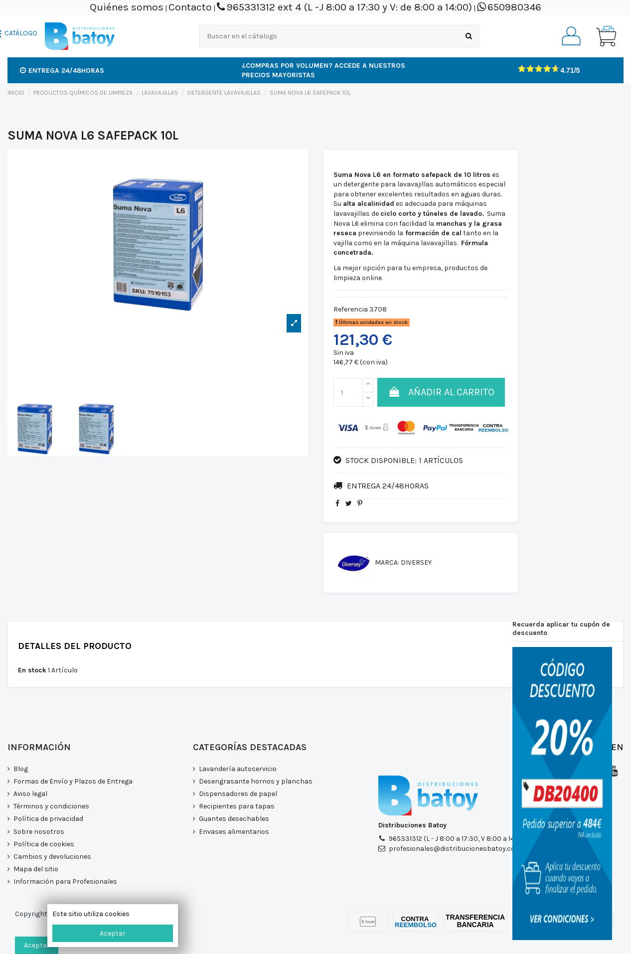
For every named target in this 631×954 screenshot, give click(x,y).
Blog (20, 769)
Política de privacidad (48, 818)
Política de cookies (43, 844)
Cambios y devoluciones (52, 856)
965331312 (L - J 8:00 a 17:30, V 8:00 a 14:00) (458, 838)
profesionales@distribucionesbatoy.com (455, 848)
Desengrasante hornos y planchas (256, 781)
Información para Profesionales (65, 881)
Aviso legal (30, 794)
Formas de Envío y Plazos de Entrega (73, 781)
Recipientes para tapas (237, 806)
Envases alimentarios (234, 831)
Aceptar (113, 933)
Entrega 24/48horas (62, 70)
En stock (32, 670)
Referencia (350, 309)
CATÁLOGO (20, 33)
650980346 (514, 7)
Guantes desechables (234, 818)
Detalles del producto (75, 646)
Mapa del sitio (35, 869)
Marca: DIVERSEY (403, 562)
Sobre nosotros (38, 831)
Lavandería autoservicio (238, 769)
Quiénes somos (126, 7)
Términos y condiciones (51, 806)
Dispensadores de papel (238, 794)
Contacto (190, 7)
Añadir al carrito (441, 392)
